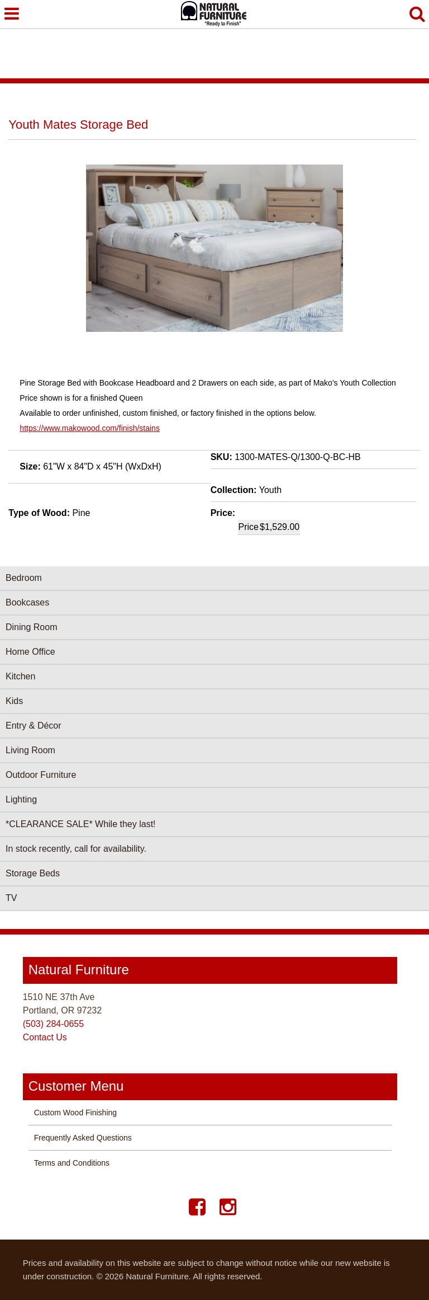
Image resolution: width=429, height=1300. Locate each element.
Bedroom (24, 578)
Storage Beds (33, 873)
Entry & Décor (33, 725)
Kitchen (20, 676)
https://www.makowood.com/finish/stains (90, 428)
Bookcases (27, 602)
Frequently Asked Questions (83, 1137)
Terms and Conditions (71, 1162)
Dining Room (31, 627)
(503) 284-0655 (53, 1024)
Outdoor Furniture (41, 775)
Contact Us (45, 1037)
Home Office (30, 651)
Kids (14, 701)
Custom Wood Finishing (75, 1112)
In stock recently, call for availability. (76, 848)
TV (11, 898)
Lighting (21, 799)
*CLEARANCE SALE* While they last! (81, 824)
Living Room (30, 750)
